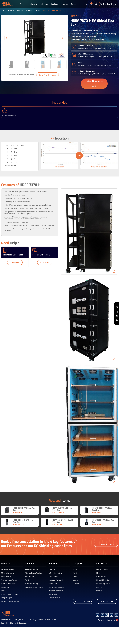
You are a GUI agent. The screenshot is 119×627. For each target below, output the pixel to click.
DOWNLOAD (15, 270)
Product (23, 4)
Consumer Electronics (56, 587)
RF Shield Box (19, 10)
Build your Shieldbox (103, 569)
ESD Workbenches (7, 569)
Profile (75, 569)
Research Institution (56, 591)
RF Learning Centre (103, 584)
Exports (75, 580)
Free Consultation (108, 4)
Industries (44, 4)
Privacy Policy (18, 620)
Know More (45, 270)
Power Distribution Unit (9, 594)
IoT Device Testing (55, 573)
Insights (64, 4)
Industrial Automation (56, 580)
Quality (75, 573)
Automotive (53, 584)
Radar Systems (54, 594)
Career (75, 576)
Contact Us (107, 601)
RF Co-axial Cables (7, 573)
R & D (27, 580)
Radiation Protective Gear (10, 601)
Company (74, 4)
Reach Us (76, 584)
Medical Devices (54, 598)
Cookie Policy (31, 620)
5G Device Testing (31, 569)
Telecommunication (56, 576)
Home (3, 10)
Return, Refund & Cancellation (48, 620)
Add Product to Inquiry (95, 91)
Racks (3, 591)
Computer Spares (7, 598)
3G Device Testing (31, 584)
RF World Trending (103, 580)
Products (9, 10)
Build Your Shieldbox (47, 82)
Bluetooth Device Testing (34, 587)
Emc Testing (29, 576)
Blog (98, 573)
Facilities (54, 4)
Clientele (99, 591)
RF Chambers (5, 587)
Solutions (33, 4)
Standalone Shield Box (32, 10)
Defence (52, 569)
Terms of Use (6, 620)
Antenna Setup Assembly (10, 580)
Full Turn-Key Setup (8, 584)
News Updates (101, 576)
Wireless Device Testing (33, 573)
